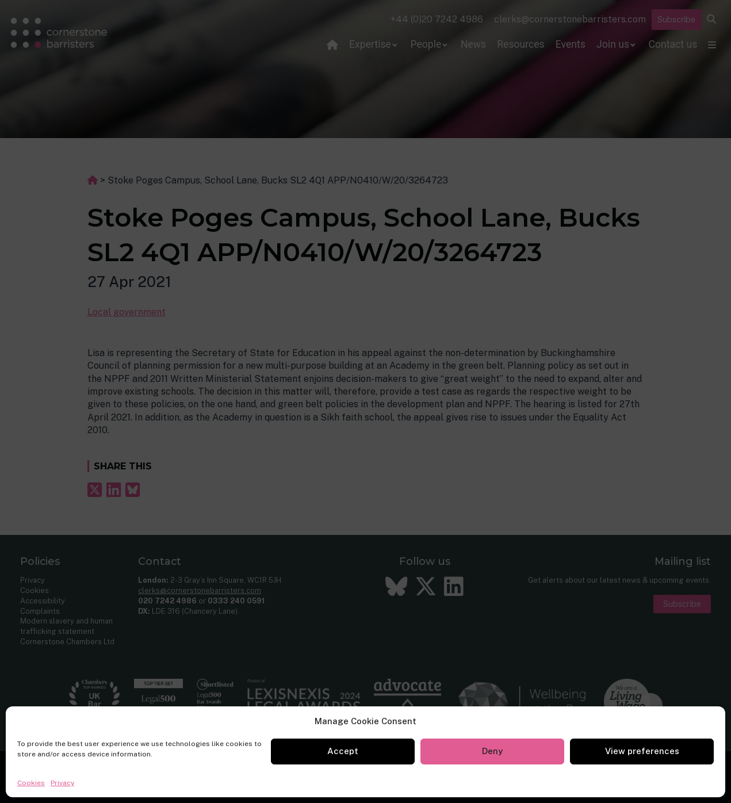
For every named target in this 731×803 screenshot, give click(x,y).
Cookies (31, 783)
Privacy (62, 783)
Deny (492, 751)
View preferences (642, 751)
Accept (342, 751)
